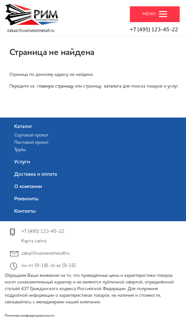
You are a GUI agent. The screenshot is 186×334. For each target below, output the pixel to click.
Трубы (20, 150)
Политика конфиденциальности (29, 316)
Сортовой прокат (31, 135)
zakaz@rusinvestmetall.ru (31, 30)
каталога (112, 86)
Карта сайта (33, 241)
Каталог (23, 126)
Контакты (25, 211)
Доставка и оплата (35, 174)
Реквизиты (26, 199)
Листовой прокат (31, 142)
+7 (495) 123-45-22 (154, 30)
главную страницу (55, 86)
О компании (28, 186)
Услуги (22, 162)
